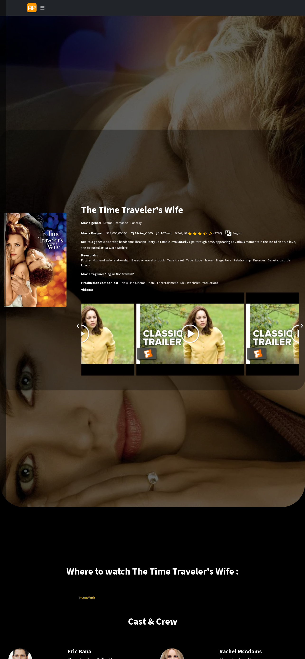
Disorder (259, 260)
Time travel (175, 260)
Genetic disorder (279, 260)
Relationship (242, 260)
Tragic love (223, 260)
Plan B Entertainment (163, 282)
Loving (85, 265)
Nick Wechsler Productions (199, 282)
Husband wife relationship (111, 260)
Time (189, 260)
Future (86, 260)
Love (198, 260)
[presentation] (78, 325)
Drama (108, 222)
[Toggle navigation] (42, 8)
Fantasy (136, 222)
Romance (121, 222)
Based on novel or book (148, 260)
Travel (208, 260)
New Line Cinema (133, 282)
